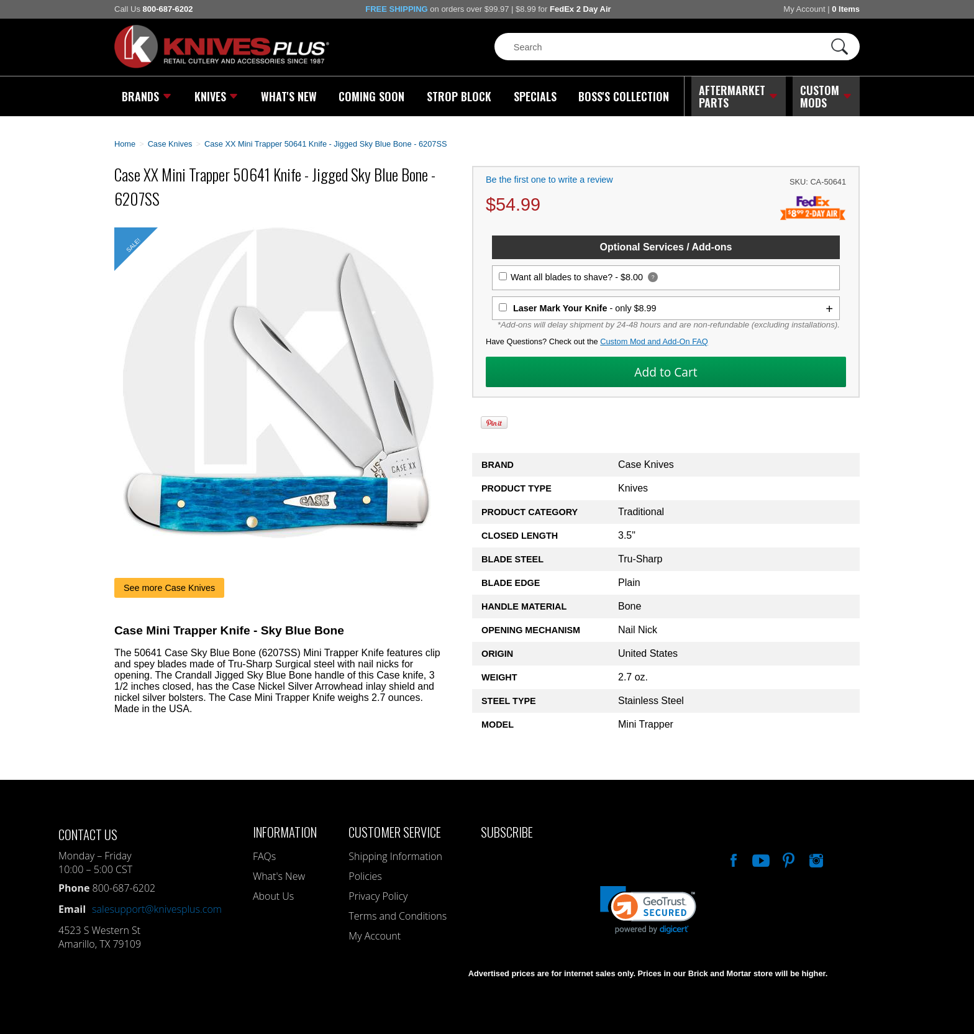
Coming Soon (371, 96)
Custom (826, 96)
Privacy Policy (377, 896)
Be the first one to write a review (549, 180)
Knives (216, 96)
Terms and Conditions (397, 916)
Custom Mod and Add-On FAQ (654, 341)
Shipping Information (395, 856)
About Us (273, 896)
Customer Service (394, 831)
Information (285, 831)
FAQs (264, 856)
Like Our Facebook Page (732, 858)
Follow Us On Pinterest (787, 858)
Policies (364, 876)
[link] (648, 910)
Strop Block (459, 96)
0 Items (846, 9)
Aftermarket (738, 96)
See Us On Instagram (815, 858)
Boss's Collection (623, 96)
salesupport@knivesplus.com (157, 909)
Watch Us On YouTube (759, 858)
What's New (289, 96)
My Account (804, 9)
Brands (147, 96)
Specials (534, 96)
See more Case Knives (169, 587)
